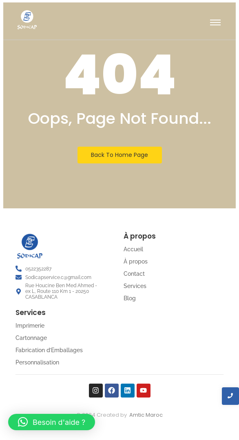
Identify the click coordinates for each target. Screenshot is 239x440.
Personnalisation (37, 362)
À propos (136, 261)
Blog (130, 298)
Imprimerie (29, 325)
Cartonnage (31, 338)
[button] (51, 422)
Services (135, 286)
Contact (134, 273)
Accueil (133, 249)
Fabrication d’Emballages (49, 350)
